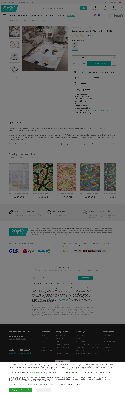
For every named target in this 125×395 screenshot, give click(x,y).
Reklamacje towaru (62, 344)
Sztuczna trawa (46, 350)
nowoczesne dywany (70, 228)
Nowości (71, 15)
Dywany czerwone (36, 372)
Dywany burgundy (79, 369)
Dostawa (59, 350)
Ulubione (104, 9)
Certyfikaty (80, 350)
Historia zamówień (109, 341)
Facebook (99, 15)
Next (12, 78)
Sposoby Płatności (62, 347)
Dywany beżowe (14, 369)
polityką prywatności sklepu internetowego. (69, 283)
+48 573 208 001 (118, 16)
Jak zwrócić (60, 339)
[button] (94, 57)
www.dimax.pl (111, 389)
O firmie (99, 2)
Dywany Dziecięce (38, 20)
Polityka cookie (81, 336)
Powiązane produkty (22, 154)
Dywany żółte (77, 375)
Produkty (106, 344)
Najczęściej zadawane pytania (87, 347)
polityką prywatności (65, 300)
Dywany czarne (14, 372)
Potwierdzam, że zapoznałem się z (57, 283)
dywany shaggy (63, 230)
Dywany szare (77, 378)
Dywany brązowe (57, 369)
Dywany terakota (100, 378)
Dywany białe (34, 369)
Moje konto (95, 9)
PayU (81, 246)
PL (123, 2)
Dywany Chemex (9, 8)
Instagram (95, 15)
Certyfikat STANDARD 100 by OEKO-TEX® (96, 110)
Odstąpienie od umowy (64, 353)
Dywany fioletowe (58, 372)
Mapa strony (80, 341)
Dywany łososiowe (15, 375)
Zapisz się (85, 278)
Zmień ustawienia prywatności (87, 353)
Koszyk (122, 9)
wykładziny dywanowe (47, 234)
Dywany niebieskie (15, 378)
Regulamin (59, 341)
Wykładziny (23, 15)
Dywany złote (34, 381)
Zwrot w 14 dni (60, 211)
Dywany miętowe (100, 375)
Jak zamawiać (83, 83)
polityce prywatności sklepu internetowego (60, 299)
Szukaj (83, 8)
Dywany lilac (56, 375)
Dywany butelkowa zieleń (103, 369)
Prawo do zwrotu (25, 2)
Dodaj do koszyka (99, 63)
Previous (16, 78)
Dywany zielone (14, 381)
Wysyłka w (8, 2)
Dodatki (60, 15)
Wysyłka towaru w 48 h (100, 211)
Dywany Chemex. (26, 389)
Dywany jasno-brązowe (102, 372)
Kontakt (113, 2)
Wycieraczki (36, 15)
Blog (106, 2)
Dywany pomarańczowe (38, 378)
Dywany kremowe (36, 375)
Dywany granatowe (79, 372)
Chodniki (49, 15)
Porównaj (113, 9)
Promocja (106, 347)
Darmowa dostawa (25, 211)
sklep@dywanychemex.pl (40, 316)
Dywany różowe (57, 378)
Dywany (11, 15)
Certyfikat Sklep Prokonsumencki (87, 344)
